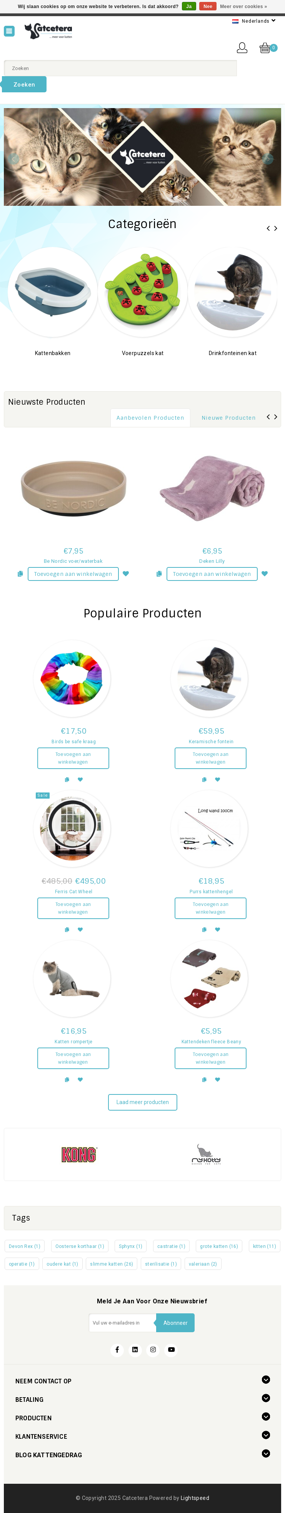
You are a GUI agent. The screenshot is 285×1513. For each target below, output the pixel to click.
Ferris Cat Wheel (73, 891)
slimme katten (111, 1264)
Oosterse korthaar (79, 1246)
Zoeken (24, 84)
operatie (22, 1264)
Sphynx (130, 1246)
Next (267, 159)
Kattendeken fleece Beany (212, 1041)
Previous (13, 159)
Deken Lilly (212, 561)
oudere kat (62, 1264)
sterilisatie (161, 1264)
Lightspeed (195, 1498)
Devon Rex (24, 1246)
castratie (171, 1246)
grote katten (219, 1246)
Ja (189, 6)
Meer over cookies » (243, 6)
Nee (207, 6)
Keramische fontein (211, 741)
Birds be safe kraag (74, 741)
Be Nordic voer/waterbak (73, 561)
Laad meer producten (143, 1102)
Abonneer (175, 1323)
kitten (264, 1246)
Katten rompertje (73, 1041)
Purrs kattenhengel (211, 891)
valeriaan (203, 1264)
